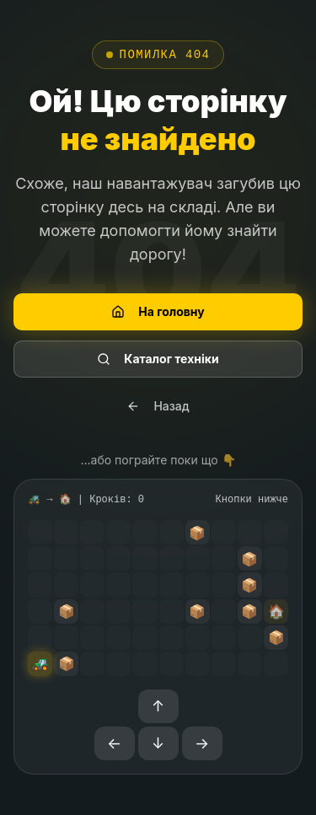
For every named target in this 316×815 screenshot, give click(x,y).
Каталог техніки (157, 358)
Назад (157, 406)
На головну (158, 311)
